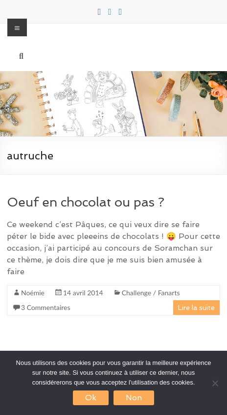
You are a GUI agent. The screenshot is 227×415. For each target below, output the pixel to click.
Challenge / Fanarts (151, 292)
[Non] (215, 383)
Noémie (33, 292)
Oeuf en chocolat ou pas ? (85, 202)
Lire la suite (196, 307)
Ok (90, 397)
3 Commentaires (45, 307)
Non (134, 397)
